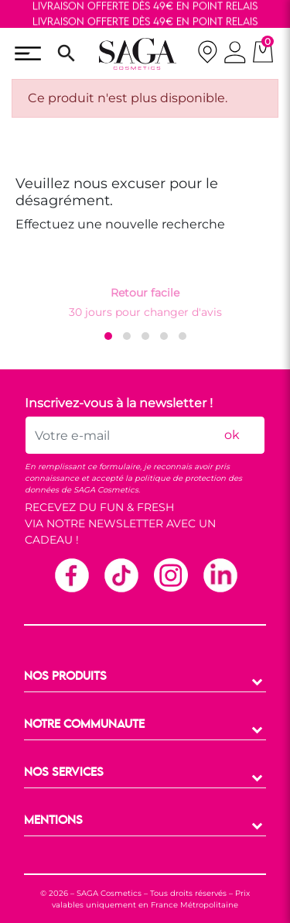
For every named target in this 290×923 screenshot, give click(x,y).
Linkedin (219, 574)
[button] (108, 336)
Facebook (71, 574)
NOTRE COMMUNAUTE (84, 724)
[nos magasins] (207, 53)
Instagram (170, 574)
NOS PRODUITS (65, 676)
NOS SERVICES (64, 772)
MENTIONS (53, 820)
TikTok (120, 574)
